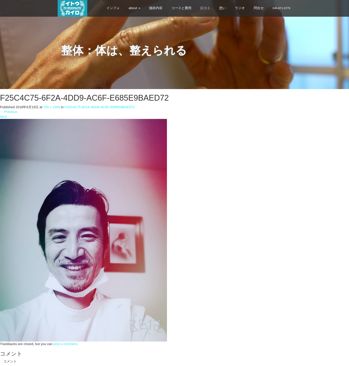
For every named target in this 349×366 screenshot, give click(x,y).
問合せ (259, 8)
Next (5, 116)
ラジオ (240, 8)
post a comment (65, 344)
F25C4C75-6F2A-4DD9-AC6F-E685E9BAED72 (100, 107)
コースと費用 (181, 8)
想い (222, 8)
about (134, 8)
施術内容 (155, 8)
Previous (8, 112)
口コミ (205, 8)
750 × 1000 (51, 107)
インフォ (113, 8)
